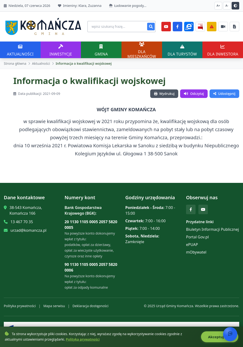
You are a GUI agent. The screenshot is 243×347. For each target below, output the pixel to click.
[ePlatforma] (189, 26)
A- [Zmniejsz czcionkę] (226, 6)
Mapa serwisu (54, 306)
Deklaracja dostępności (90, 306)
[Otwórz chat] (230, 334)
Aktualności (41, 63)
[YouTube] (166, 26)
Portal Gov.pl (197, 237)
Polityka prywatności (20, 306)
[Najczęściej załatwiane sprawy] (223, 26)
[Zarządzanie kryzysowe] (211, 26)
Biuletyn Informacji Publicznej (212, 229)
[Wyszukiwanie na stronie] (121, 26)
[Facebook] (177, 26)
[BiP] (200, 26)
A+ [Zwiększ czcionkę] (218, 6)
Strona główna (15, 63)
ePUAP (192, 244)
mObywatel (196, 252)
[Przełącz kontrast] (235, 5)
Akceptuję (219, 336)
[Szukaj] (151, 26)
